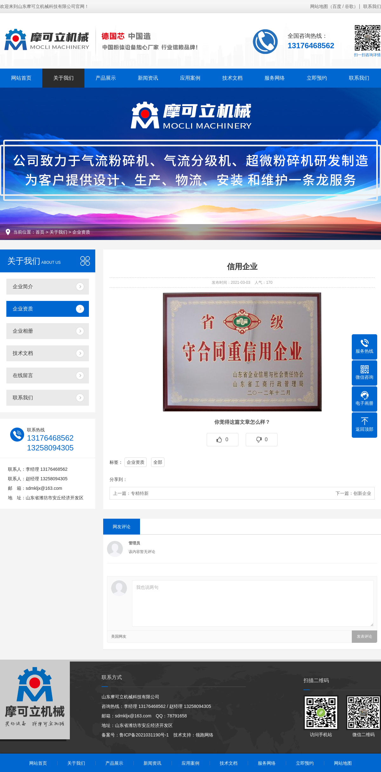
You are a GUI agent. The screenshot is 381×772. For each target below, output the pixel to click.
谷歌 (349, 6)
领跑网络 (204, 734)
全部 (157, 462)
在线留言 (23, 375)
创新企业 (362, 493)
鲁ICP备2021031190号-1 (144, 734)
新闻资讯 (148, 78)
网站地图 (319, 6)
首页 (40, 232)
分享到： (118, 479)
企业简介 (23, 286)
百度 (336, 6)
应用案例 (190, 78)
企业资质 (81, 232)
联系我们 (372, 6)
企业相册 (23, 331)
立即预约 (317, 78)
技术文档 (232, 78)
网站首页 (21, 78)
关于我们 (63, 78)
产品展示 (106, 78)
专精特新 (140, 493)
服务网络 (274, 78)
